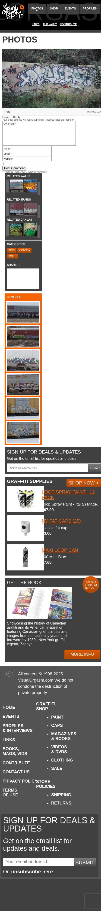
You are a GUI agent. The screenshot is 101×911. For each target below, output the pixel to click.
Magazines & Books (63, 736)
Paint (57, 717)
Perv (7, 111)
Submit (85, 862)
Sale (56, 768)
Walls (12, 256)
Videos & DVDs (59, 749)
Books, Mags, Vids (15, 751)
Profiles (90, 8)
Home (9, 707)
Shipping (61, 794)
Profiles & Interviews (18, 728)
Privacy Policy (20, 781)
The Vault (50, 24)
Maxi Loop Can (60, 550)
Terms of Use (10, 792)
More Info (82, 654)
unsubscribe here (32, 871)
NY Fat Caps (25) (61, 521)
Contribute (68, 24)
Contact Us (16, 772)
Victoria (24, 250)
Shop (54, 8)
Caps (57, 725)
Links (36, 24)
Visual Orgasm (12, 11)
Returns (61, 803)
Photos (37, 9)
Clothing (62, 760)
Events (70, 8)
